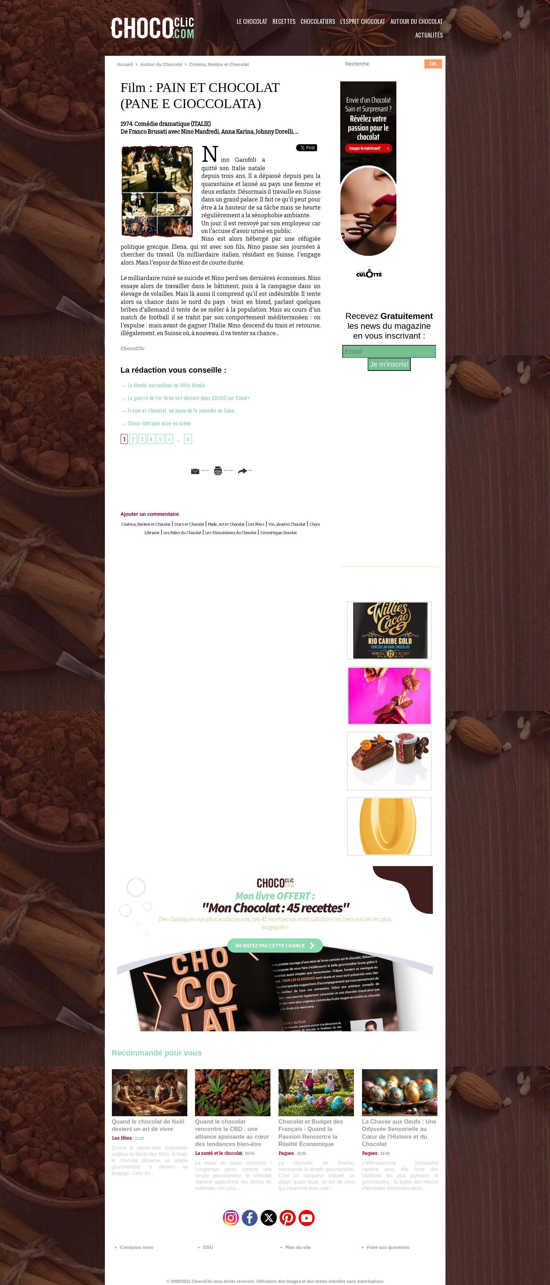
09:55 (244, 1143)
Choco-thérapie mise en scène (160, 422)
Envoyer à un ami (167, 469)
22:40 (382, 1143)
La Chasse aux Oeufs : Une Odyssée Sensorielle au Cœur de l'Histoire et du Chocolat (396, 1128)
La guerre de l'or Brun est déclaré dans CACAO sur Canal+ (192, 396)
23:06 (299, 1150)
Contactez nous (133, 1242)
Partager (285, 469)
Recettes (284, 21)
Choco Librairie (222, 530)
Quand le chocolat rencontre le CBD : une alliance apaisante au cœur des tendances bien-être (232, 1128)
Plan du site (294, 1242)
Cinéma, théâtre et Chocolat (213, 64)
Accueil (124, 64)
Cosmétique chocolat (255, 538)
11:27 (135, 1137)
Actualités (429, 35)
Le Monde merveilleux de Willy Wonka (168, 384)
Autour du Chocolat (416, 21)
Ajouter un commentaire (145, 513)
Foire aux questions (383, 1242)
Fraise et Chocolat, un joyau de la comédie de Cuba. (185, 409)
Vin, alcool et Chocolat (169, 530)
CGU (205, 1242)
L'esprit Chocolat (362, 21)
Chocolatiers (318, 21)
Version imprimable (231, 469)
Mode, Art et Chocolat (276, 522)
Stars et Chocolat (222, 522)
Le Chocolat (252, 21)
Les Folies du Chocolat (275, 530)
